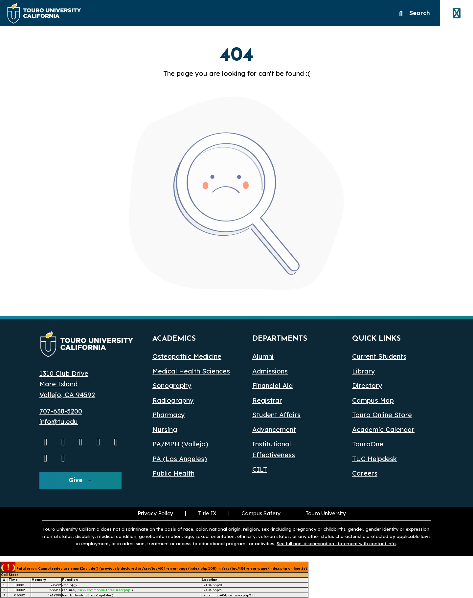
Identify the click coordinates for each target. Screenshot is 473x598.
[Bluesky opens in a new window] (116, 442)
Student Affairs (276, 415)
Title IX (207, 513)
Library (363, 371)
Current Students (379, 356)
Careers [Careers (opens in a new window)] (364, 473)
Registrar (267, 400)
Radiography (173, 400)
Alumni (263, 356)
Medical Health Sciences (191, 371)
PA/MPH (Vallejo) (180, 444)
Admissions (270, 371)
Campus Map (373, 400)
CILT (259, 469)
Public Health (173, 473)
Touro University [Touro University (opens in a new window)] (325, 513)
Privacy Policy (155, 513)
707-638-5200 (60, 411)
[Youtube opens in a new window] (45, 442)
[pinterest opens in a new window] (63, 458)
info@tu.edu (58, 421)
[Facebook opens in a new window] (81, 442)
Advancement (274, 429)
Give (75, 480)
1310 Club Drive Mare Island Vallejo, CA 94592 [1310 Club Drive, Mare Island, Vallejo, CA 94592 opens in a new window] (67, 384)
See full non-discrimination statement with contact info (336, 543)
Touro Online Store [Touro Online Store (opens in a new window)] (382, 415)
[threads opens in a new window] (45, 458)
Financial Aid (272, 385)
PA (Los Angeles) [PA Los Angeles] (179, 459)
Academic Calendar (383, 429)
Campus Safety (261, 513)
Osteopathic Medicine (186, 356)
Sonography (171, 385)
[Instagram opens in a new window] (63, 442)
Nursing (164, 429)
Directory (367, 385)
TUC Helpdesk (374, 459)
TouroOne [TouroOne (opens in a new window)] (367, 444)
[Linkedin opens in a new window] (98, 442)
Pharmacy (168, 415)
